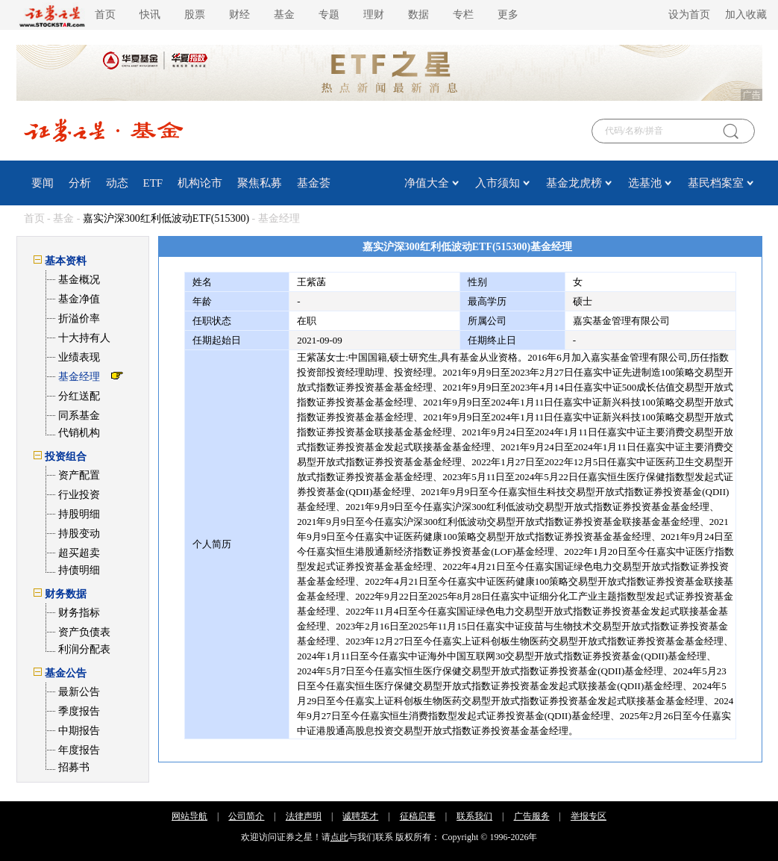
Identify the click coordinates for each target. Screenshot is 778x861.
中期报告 (79, 730)
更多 (508, 14)
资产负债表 (84, 632)
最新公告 (79, 691)
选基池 (645, 183)
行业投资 (79, 494)
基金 (284, 14)
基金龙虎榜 (574, 183)
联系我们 (474, 816)
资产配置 (79, 475)
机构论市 (200, 183)
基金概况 (79, 279)
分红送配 (79, 396)
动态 (117, 183)
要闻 (42, 183)
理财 (373, 14)
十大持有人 (84, 338)
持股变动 (79, 533)
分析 (80, 183)
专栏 (463, 14)
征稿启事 (418, 816)
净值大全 (426, 183)
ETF (153, 183)
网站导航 (189, 816)
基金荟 (313, 183)
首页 (105, 14)
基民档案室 (716, 183)
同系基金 (79, 415)
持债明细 (79, 570)
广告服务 (532, 816)
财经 (239, 14)
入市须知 (497, 183)
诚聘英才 (360, 816)
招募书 (74, 767)
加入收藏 (746, 14)
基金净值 (79, 299)
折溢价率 (79, 318)
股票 (194, 14)
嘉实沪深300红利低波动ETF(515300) (166, 218)
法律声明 (303, 816)
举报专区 (588, 816)
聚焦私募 (259, 183)
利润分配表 (84, 649)
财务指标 (79, 612)
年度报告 (79, 750)
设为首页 (689, 14)
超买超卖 (79, 553)
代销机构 (79, 432)
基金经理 (79, 376)
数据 (418, 14)
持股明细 (79, 514)
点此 (339, 837)
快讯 (149, 14)
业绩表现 (79, 357)
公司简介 (246, 816)
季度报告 (79, 711)
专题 (329, 14)
